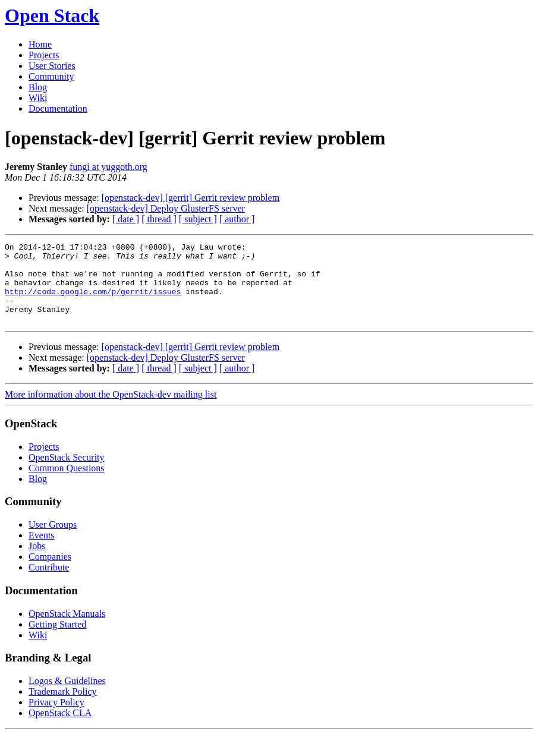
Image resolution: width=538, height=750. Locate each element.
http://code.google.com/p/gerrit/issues (93, 302)
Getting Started (57, 640)
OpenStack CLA (60, 729)
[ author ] (237, 219)
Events (42, 551)
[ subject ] (198, 219)
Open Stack (52, 15)
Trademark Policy (63, 707)
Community (51, 76)
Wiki (38, 98)
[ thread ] (159, 219)
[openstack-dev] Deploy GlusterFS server (166, 208)
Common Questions (67, 484)
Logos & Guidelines (67, 697)
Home (40, 44)
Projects (44, 55)
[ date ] (125, 219)
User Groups (53, 540)
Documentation (58, 108)
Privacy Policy (56, 718)
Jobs (37, 562)
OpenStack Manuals (67, 630)
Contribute (49, 583)
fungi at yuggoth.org (108, 167)
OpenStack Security (67, 473)
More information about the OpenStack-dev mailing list (110, 410)
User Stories (52, 66)
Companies (50, 573)
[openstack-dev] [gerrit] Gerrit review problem (190, 198)
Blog (38, 87)
